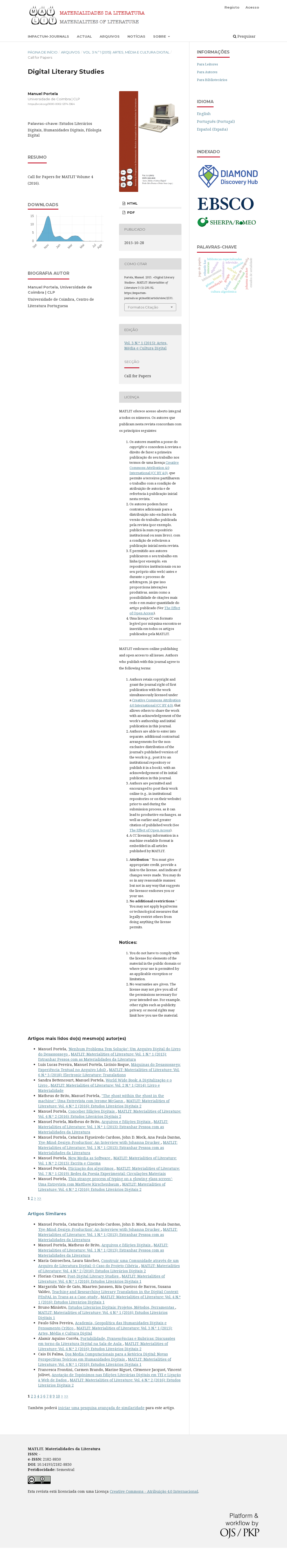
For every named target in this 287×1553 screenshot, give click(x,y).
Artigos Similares (47, 1213)
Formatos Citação (143, 307)
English (204, 113)
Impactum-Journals (48, 36)
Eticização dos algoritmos (91, 1168)
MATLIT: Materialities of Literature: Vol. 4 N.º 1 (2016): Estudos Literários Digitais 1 (101, 1279)
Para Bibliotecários (212, 79)
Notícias (136, 36)
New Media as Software (89, 1157)
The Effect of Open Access (149, 830)
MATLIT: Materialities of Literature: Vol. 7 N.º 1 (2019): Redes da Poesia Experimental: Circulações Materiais (109, 1171)
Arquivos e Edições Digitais (126, 1121)
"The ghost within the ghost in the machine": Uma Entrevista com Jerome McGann (101, 1098)
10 (58, 1396)
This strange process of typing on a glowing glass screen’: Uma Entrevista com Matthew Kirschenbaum (105, 1181)
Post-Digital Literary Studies (93, 1276)
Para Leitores (207, 64)
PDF (130, 212)
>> (39, 1198)
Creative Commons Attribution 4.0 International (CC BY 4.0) (154, 467)
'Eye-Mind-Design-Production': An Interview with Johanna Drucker (99, 1142)
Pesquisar (244, 36)
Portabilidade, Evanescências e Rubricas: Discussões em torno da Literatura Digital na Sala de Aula (106, 1341)
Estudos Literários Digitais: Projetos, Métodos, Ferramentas (121, 1307)
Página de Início (43, 52)
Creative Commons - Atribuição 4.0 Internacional (154, 1491)
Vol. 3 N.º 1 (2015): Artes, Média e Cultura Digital (126, 52)
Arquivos (110, 36)
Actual (84, 36)
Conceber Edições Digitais (92, 1111)
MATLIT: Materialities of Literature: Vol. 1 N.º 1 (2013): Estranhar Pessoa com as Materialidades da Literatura (102, 1057)
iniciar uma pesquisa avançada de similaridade (101, 1407)
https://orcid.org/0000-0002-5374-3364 (51, 104)
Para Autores (207, 72)
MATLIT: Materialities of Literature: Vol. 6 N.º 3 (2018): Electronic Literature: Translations (109, 1072)
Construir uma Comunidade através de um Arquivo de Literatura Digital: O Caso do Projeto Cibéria (108, 1263)
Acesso (252, 7)
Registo (232, 7)
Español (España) (212, 129)
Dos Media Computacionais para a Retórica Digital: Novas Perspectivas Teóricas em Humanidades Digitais (103, 1357)
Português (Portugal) (216, 121)
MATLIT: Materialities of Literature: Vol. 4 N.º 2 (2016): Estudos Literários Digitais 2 (103, 1103)
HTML (132, 203)
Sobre (160, 36)
